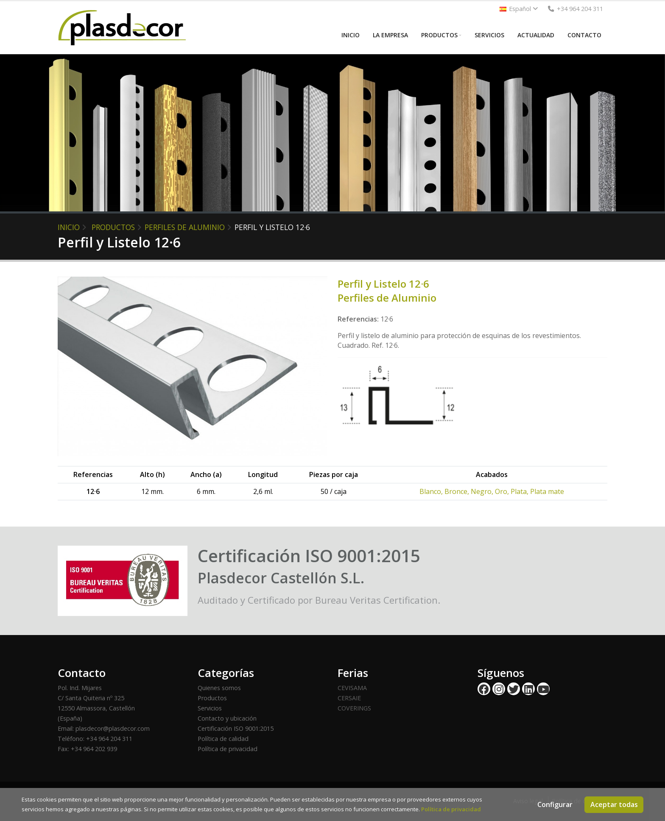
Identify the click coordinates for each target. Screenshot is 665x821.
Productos (212, 698)
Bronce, (457, 491)
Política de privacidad (227, 749)
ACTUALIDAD (535, 35)
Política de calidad (223, 739)
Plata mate (547, 491)
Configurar (555, 804)
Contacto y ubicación (227, 718)
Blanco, (431, 491)
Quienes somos (219, 688)
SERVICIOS (489, 35)
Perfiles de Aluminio (185, 227)
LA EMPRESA (390, 35)
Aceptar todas (614, 804)
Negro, (483, 491)
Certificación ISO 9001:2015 (236, 728)
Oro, (503, 491)
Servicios (210, 708)
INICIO (350, 35)
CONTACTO (584, 35)
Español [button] (519, 9)
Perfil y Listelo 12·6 (272, 227)
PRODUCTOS (439, 35)
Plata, (520, 491)
